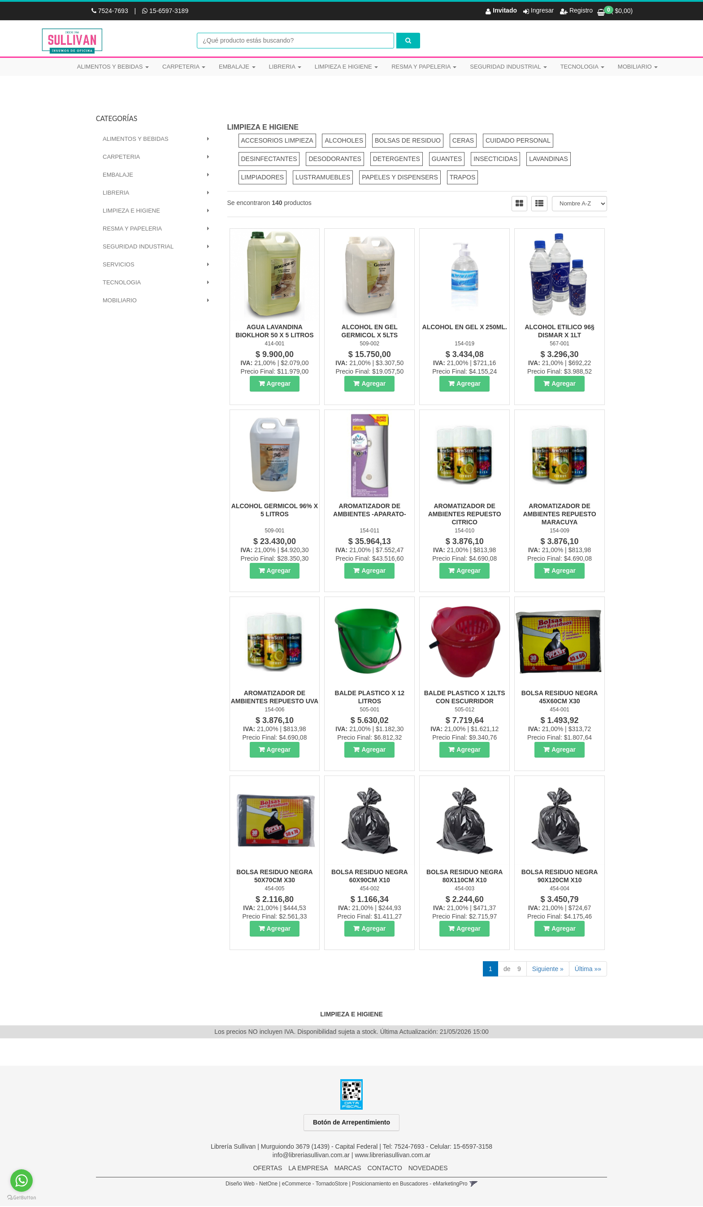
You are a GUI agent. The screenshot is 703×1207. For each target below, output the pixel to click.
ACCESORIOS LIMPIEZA (277, 141)
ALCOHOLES (344, 141)
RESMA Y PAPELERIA (423, 66)
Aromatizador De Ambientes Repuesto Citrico (464, 515)
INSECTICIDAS (495, 159)
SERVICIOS (119, 265)
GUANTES (447, 159)
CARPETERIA (183, 66)
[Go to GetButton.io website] (21, 1198)
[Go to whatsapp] (21, 1180)
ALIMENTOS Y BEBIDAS (113, 66)
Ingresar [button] (542, 10)
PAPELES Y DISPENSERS (400, 178)
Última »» (588, 969)
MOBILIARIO (638, 66)
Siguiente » (548, 969)
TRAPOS (463, 178)
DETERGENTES (396, 159)
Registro (580, 10)
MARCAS (347, 1168)
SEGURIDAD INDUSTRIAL (508, 66)
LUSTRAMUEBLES (322, 178)
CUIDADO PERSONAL (518, 141)
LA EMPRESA (308, 1168)
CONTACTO (385, 1168)
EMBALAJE (237, 66)
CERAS (463, 141)
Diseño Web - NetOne (252, 1184)
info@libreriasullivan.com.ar (311, 1155)
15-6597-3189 (165, 10)
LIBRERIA (285, 66)
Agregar (279, 384)
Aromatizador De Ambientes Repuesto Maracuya (559, 515)
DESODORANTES (334, 159)
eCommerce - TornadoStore (315, 1184)
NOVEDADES (428, 1168)
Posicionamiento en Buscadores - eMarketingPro (410, 1184)
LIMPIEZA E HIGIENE (346, 66)
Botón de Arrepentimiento (351, 1123)
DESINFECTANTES (269, 159)
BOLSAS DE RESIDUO (408, 141)
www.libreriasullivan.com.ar (392, 1155)
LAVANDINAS (548, 159)
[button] (473, 1184)
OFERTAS (267, 1168)
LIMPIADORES (262, 178)
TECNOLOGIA (582, 66)
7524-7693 (110, 10)
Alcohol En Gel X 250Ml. (464, 327)
